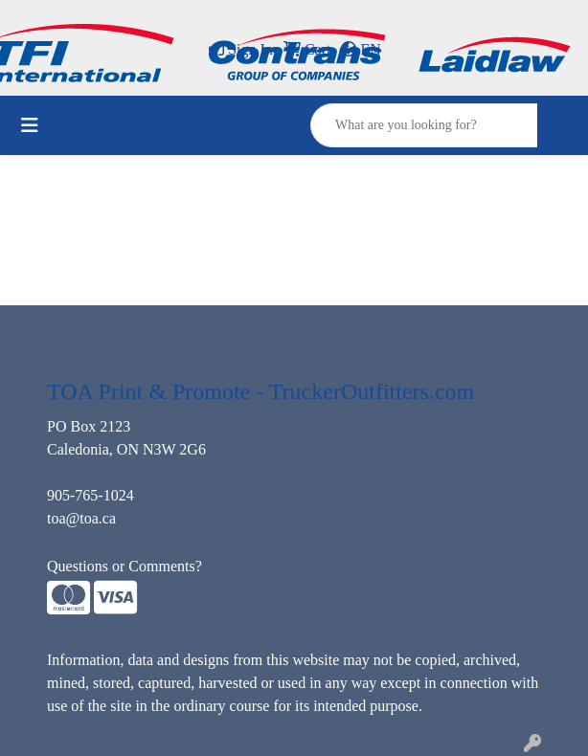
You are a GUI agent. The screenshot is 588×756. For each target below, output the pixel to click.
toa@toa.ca (81, 518)
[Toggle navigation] (30, 125)
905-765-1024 (90, 495)
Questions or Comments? (124, 566)
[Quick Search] (424, 125)
